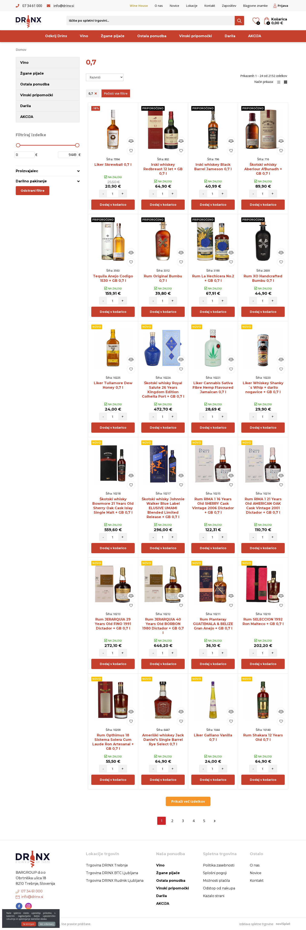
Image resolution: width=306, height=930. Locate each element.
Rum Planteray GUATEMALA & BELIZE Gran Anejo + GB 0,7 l (213, 623)
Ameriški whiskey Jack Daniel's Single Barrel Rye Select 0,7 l (163, 739)
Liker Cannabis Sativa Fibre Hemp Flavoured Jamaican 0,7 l (213, 387)
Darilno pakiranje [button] (31, 181)
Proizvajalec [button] (27, 171)
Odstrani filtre (32, 191)
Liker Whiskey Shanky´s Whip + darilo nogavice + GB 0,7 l (263, 387)
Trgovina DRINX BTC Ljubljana (112, 873)
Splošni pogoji (215, 873)
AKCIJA (254, 36)
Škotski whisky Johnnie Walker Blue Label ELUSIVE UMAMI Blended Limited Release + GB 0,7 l (163, 508)
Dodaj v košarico (113, 205)
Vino (84, 36)
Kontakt (209, 6)
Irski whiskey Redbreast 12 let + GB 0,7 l (163, 169)
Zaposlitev (229, 6)
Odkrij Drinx (56, 36)
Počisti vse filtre (115, 93)
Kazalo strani (213, 896)
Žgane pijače (112, 36)
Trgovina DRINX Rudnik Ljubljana (114, 881)
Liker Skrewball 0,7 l (113, 165)
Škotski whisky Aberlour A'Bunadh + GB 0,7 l (263, 169)
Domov (21, 50)
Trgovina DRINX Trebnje (107, 865)
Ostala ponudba (151, 36)
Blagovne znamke (255, 6)
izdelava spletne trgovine (256, 924)
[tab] (48, 171)
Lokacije (191, 6)
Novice (174, 6)
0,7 (93, 93)
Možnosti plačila (216, 881)
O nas (159, 6)
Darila (230, 36)
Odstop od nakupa (219, 888)
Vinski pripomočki (195, 36)
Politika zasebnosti (218, 865)
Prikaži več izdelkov (188, 801)
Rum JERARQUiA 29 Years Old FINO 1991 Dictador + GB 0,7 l (113, 623)
